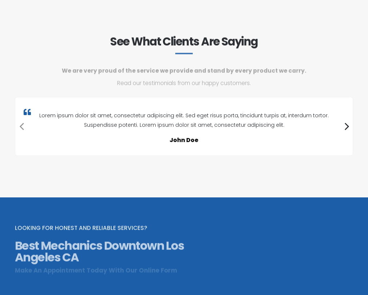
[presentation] (20, 126)
